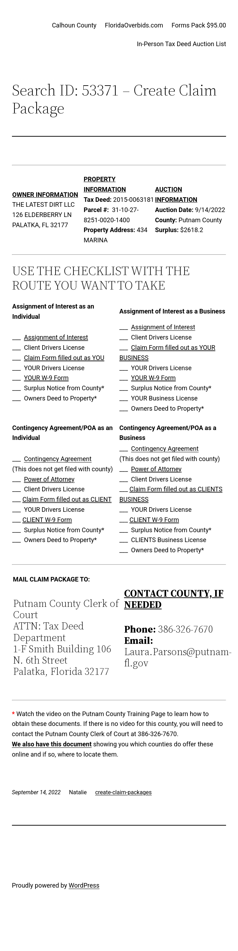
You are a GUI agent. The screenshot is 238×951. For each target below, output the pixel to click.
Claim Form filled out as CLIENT (67, 499)
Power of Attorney (49, 479)
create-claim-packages (123, 792)
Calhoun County (74, 25)
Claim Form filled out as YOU (64, 357)
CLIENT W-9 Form (47, 519)
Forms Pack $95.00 (199, 25)
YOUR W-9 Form (46, 377)
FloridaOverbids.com (134, 25)
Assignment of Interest (56, 337)
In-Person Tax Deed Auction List (181, 44)
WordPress (84, 885)
